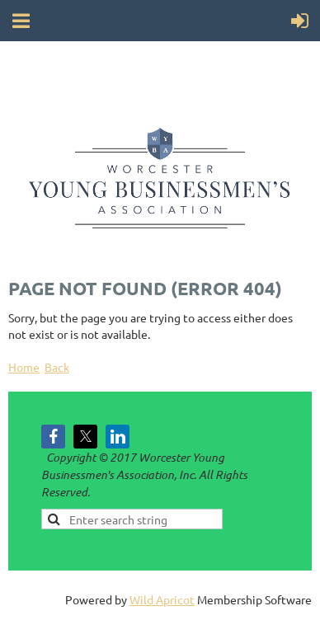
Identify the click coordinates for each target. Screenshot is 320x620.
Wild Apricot (162, 599)
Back (57, 366)
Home (24, 366)
